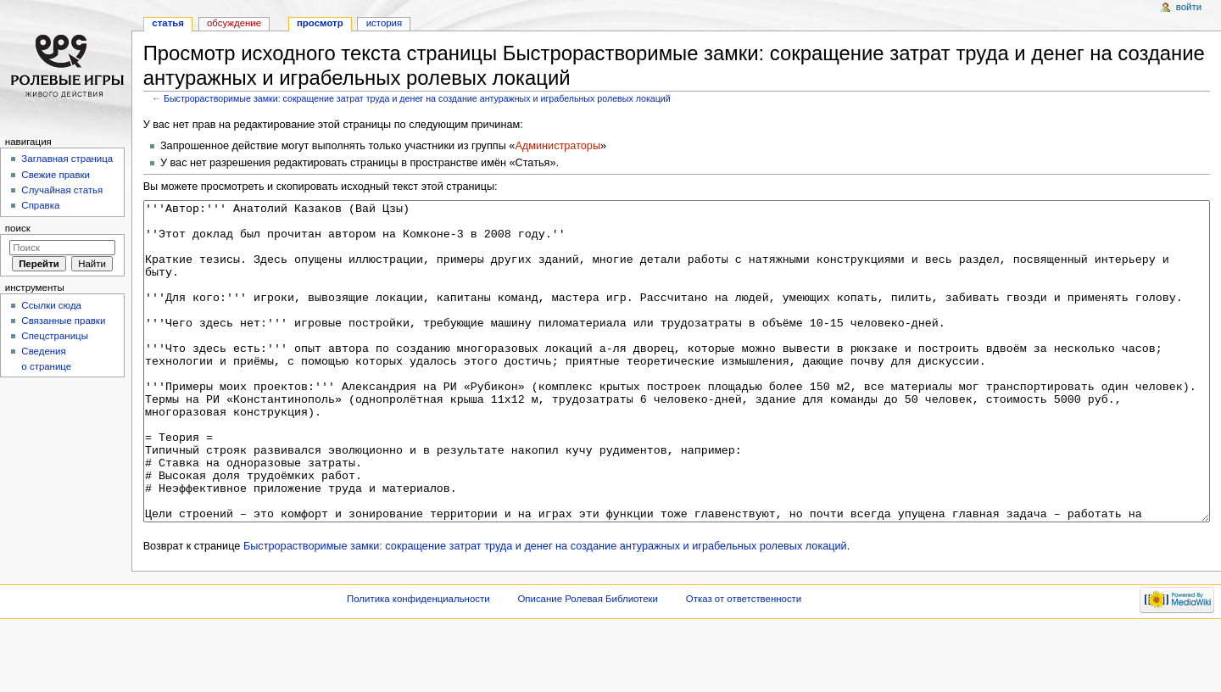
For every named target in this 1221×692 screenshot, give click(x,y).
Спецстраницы (54, 336)
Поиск (18, 228)
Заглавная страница (67, 158)
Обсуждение (234, 23)
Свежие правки (55, 175)
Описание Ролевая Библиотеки (587, 662)
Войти (1188, 7)
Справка (40, 205)
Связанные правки (63, 320)
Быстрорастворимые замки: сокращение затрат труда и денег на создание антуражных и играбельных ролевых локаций (417, 98)
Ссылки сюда (51, 305)
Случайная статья (62, 190)
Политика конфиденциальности (418, 662)
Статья (168, 23)
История (384, 23)
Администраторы (557, 146)
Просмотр (320, 23)
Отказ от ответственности (743, 662)
